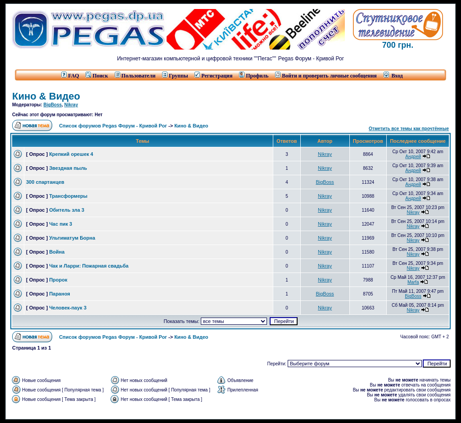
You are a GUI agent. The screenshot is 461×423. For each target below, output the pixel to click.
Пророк (58, 279)
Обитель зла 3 (66, 210)
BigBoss (53, 104)
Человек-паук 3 (67, 307)
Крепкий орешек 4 (71, 154)
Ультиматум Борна (72, 238)
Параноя (59, 293)
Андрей (413, 156)
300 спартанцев (45, 182)
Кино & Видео (46, 96)
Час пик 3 (60, 224)
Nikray (71, 104)
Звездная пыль (68, 168)
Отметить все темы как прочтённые (409, 128)
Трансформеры (68, 196)
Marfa (413, 282)
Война (56, 252)
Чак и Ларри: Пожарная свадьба (88, 265)
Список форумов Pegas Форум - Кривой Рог (113, 125)
